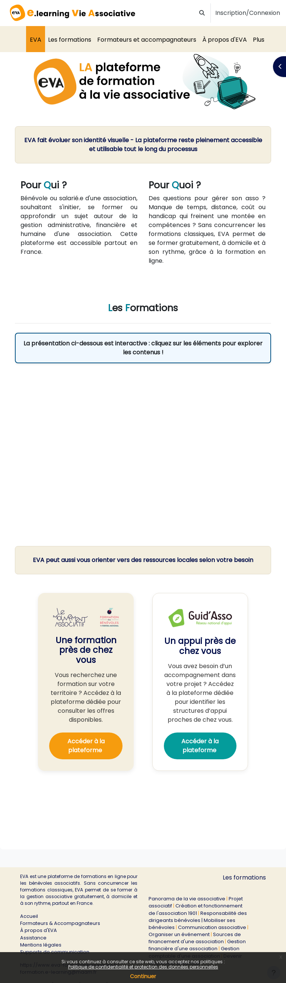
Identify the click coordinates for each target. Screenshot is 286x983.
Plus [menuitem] (258, 39)
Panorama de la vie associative (187, 899)
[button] (202, 13)
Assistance (33, 938)
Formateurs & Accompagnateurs (60, 923)
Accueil (29, 916)
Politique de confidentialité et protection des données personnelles (143, 967)
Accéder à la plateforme (86, 745)
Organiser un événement (179, 934)
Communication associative (212, 927)
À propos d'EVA (38, 930)
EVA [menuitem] (35, 39)
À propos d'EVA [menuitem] (224, 39)
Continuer (143, 976)
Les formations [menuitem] (69, 39)
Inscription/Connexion (247, 13)
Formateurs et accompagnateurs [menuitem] (146, 39)
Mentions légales (40, 945)
